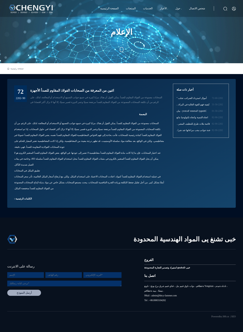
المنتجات (131, 8)
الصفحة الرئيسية (109, 8)
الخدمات (148, 8)
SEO (233, 316)
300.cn (226, 316)
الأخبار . (164, 8)
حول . (178, 8)
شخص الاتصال (197, 8)
